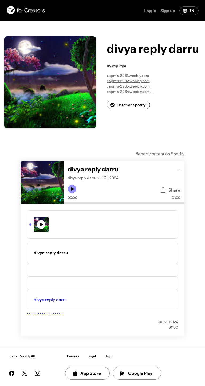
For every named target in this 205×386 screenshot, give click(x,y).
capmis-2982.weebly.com (128, 81)
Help (108, 356)
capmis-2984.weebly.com (128, 91)
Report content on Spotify (160, 154)
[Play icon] (72, 189)
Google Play (136, 373)
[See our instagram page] (37, 373)
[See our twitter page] (24, 373)
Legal (92, 356)
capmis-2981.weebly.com (128, 75)
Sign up (167, 11)
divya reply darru (50, 299)
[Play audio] (179, 168)
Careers (73, 356)
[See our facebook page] (12, 373)
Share (170, 190)
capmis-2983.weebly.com (128, 86)
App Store (86, 373)
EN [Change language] (188, 10)
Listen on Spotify (127, 105)
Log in (150, 11)
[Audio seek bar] (124, 203)
